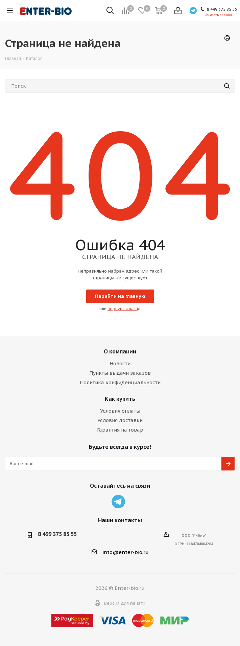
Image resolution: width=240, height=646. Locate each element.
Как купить (120, 398)
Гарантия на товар (120, 429)
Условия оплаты (120, 411)
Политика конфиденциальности (120, 382)
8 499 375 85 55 (57, 534)
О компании (120, 351)
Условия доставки (120, 420)
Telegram (118, 501)
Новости (120, 363)
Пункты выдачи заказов (120, 373)
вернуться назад (124, 308)
